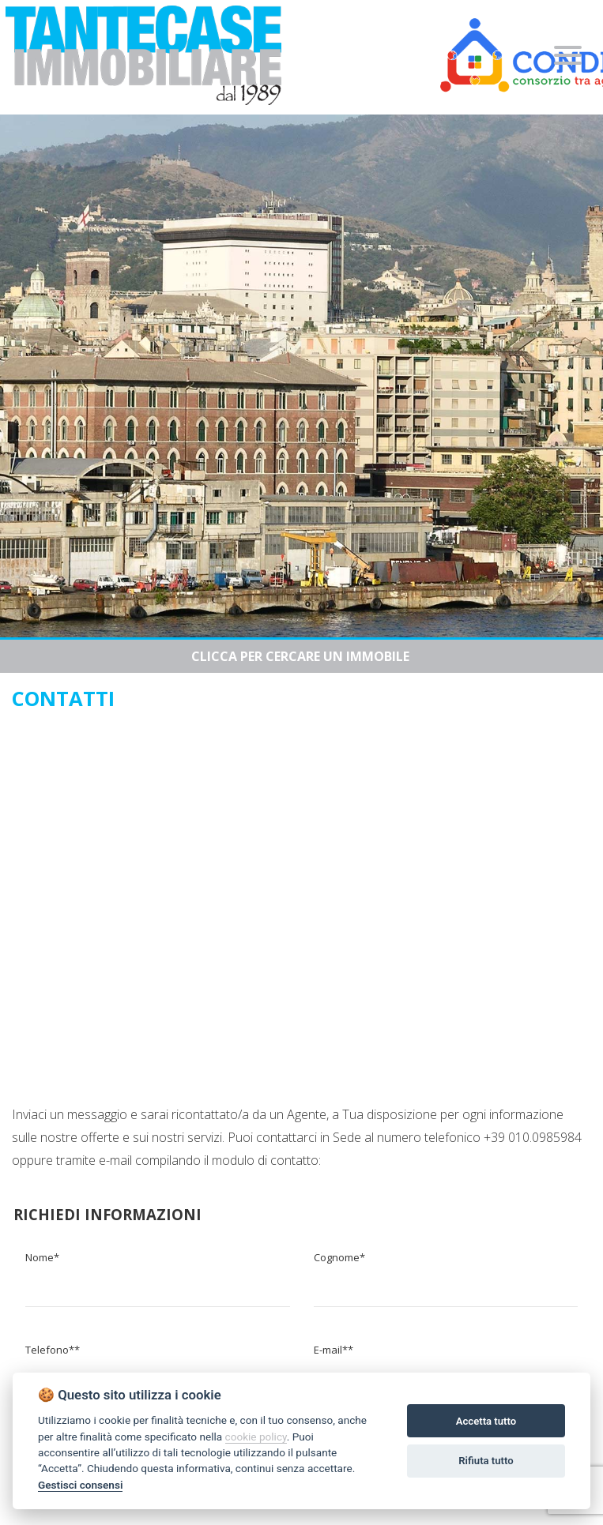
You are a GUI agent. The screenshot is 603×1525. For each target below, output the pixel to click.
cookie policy (256, 1436)
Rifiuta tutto (485, 1461)
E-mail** (333, 1350)
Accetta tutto (486, 1421)
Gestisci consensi (80, 1484)
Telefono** (52, 1350)
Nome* (42, 1257)
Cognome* (339, 1257)
